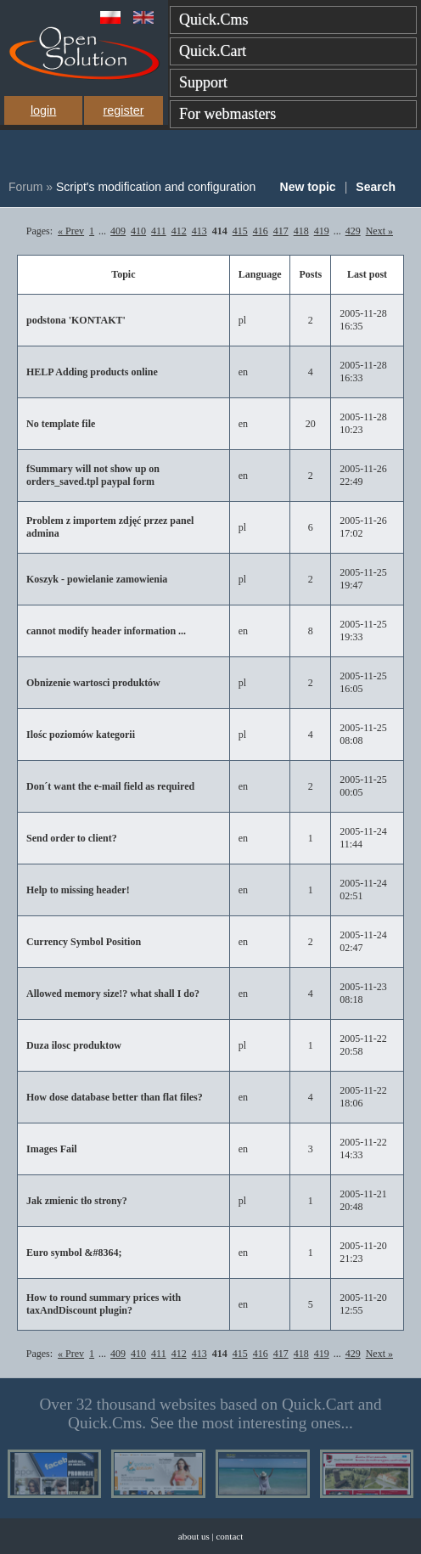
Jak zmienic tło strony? (76, 1201)
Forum (25, 187)
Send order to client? (71, 838)
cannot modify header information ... (106, 631)
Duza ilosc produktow (73, 1045)
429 (353, 231)
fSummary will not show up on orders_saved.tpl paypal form (93, 475)
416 (260, 231)
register (123, 110)
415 (240, 231)
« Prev (71, 231)
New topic (308, 187)
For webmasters (227, 113)
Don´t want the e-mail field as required (110, 786)
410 (138, 231)
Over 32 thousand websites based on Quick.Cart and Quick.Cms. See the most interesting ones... (210, 1413)
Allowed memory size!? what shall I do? (112, 993)
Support (203, 82)
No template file (60, 424)
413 (199, 231)
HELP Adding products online (92, 372)
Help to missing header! (78, 890)
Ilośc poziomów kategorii (80, 734)
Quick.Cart (212, 50)
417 (281, 231)
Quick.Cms (214, 19)
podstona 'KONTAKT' (76, 320)
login (43, 110)
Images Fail (51, 1149)
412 (179, 231)
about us (194, 1536)
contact (229, 1536)
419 (321, 231)
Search (376, 187)
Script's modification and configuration (155, 187)
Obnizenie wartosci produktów (93, 683)
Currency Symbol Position (83, 942)
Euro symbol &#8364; (73, 1252)
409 (118, 231)
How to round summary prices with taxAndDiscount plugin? (103, 1304)
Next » (379, 231)
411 (158, 231)
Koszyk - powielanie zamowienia (96, 579)
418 (301, 231)
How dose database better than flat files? (114, 1097)
